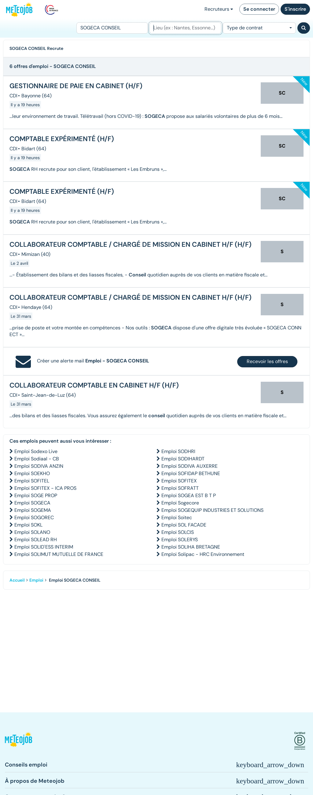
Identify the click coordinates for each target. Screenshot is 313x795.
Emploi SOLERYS (179, 539)
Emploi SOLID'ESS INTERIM (43, 547)
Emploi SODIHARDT (182, 459)
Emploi (36, 580)
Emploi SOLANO (32, 532)
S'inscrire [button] (295, 9)
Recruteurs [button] (218, 9)
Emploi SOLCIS (177, 532)
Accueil (17, 580)
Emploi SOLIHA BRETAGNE (190, 547)
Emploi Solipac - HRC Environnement (202, 554)
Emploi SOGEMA (32, 510)
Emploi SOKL (28, 525)
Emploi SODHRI (178, 451)
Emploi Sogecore (180, 503)
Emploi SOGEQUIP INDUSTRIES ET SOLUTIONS (212, 510)
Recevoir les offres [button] (267, 361)
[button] (18, 741)
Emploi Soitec (176, 517)
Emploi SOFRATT (180, 488)
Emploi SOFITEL (31, 481)
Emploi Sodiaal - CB (36, 459)
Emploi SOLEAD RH (35, 539)
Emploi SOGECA (32, 503)
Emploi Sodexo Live (35, 451)
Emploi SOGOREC (34, 517)
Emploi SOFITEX (179, 481)
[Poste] (112, 28)
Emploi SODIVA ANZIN (38, 466)
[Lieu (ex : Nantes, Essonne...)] (185, 28)
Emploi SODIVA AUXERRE (189, 466)
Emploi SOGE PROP (35, 495)
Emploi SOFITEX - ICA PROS (45, 488)
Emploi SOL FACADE (183, 525)
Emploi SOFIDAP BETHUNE (190, 473)
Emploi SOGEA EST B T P (188, 495)
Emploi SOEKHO (32, 473)
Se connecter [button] (259, 9)
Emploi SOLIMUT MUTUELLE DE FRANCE (58, 554)
